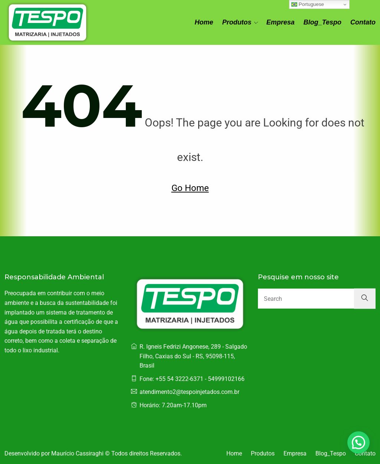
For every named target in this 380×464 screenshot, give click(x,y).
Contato (363, 22)
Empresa (280, 22)
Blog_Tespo (322, 22)
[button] (358, 442)
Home (204, 22)
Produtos (237, 22)
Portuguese (307, 4)
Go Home (190, 188)
